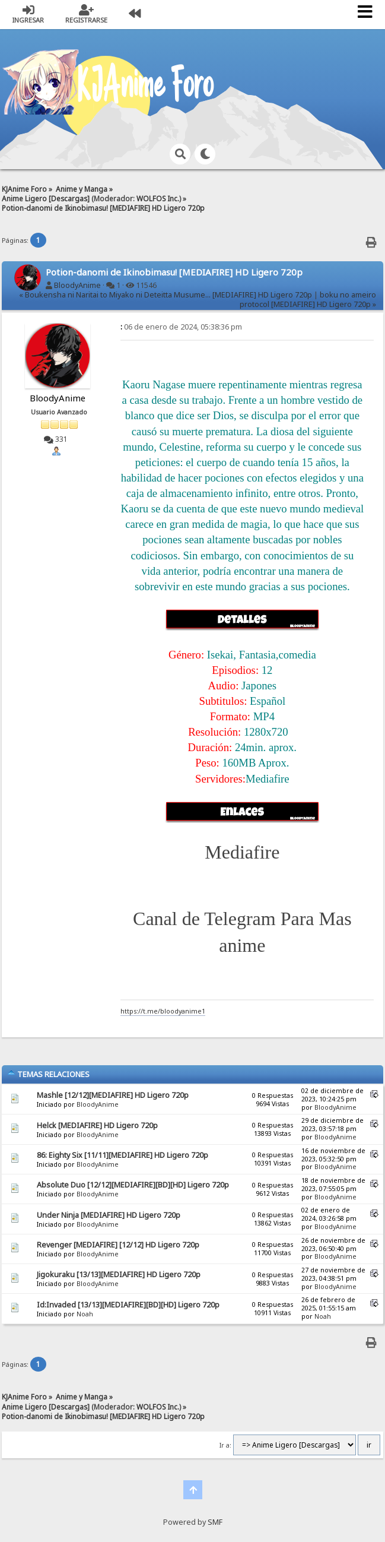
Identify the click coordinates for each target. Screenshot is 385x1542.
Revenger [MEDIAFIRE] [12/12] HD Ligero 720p (118, 1245)
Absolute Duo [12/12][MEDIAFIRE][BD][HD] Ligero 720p (133, 1185)
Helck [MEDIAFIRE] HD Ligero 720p (97, 1125)
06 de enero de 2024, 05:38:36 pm (181, 327)
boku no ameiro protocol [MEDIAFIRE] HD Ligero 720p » (308, 299)
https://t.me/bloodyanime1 (162, 1011)
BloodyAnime (77, 285)
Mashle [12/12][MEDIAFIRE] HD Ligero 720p (113, 1095)
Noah (85, 1314)
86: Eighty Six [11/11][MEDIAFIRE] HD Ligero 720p (122, 1155)
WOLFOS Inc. (157, 198)
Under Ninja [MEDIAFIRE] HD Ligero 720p (108, 1215)
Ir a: (225, 1445)
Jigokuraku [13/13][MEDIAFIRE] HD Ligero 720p (119, 1274)
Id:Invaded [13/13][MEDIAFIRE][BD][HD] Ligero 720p (128, 1305)
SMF (215, 1522)
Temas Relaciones (48, 1074)
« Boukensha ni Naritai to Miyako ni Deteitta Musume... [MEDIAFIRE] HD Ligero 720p (165, 295)
